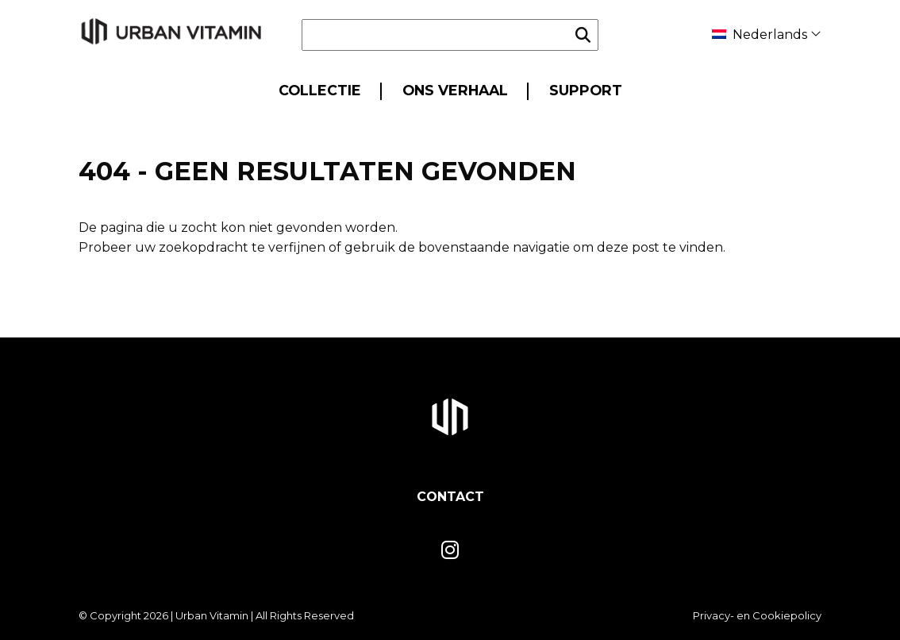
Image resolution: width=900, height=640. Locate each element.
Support (585, 90)
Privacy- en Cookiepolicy (757, 615)
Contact (450, 496)
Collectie (320, 90)
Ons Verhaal (455, 90)
